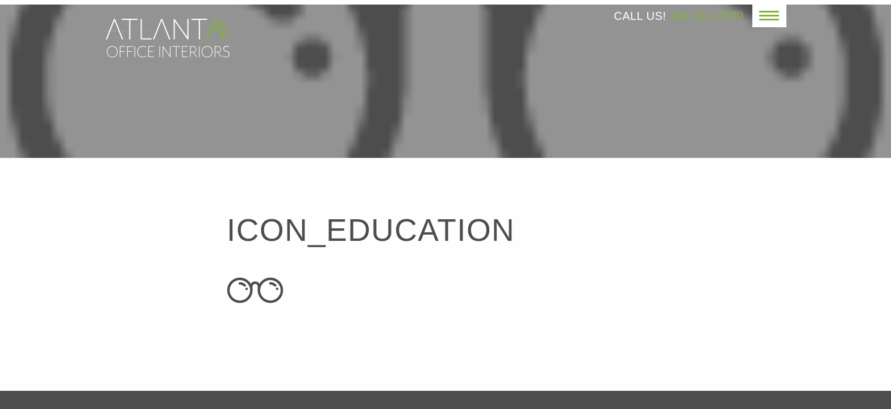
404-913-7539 (706, 16)
